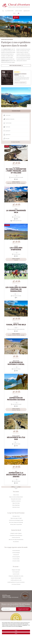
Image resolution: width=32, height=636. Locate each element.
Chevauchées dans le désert (16, 499)
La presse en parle (16, 574)
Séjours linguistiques (16, 505)
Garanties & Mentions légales (16, 578)
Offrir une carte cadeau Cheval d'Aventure (16, 539)
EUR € (14, 13)
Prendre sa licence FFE (16, 537)
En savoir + (16, 566)
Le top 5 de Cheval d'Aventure (16, 513)
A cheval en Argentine (16, 556)
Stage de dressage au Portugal (16, 518)
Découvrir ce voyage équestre (20, 82)
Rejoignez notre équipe (16, 569)
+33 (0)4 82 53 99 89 (9, 10)
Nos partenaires (16, 541)
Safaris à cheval (16, 494)
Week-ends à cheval (16, 507)
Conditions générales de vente (16, 580)
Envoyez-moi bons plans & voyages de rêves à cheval (23, 609)
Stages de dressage (16, 503)
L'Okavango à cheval (16, 516)
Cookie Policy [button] (25, 625)
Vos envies (16, 491)
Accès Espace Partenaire (16, 584)
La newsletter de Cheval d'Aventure (16, 535)
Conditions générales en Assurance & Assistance (16, 582)
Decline (16, 633)
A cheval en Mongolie (16, 552)
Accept (16, 630)
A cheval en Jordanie (16, 561)
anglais (18, 13)
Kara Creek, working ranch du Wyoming (16, 522)
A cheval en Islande (16, 558)
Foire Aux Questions (15, 572)
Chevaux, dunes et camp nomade (16, 524)
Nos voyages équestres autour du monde (15, 547)
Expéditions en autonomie (16, 501)
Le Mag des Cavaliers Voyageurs (16, 533)
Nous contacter (18, 10)
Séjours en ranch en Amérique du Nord (16, 497)
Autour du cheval (16, 530)
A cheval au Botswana (16, 550)
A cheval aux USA (16, 554)
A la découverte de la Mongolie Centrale (16, 520)
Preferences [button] (20, 626)
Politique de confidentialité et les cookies (16, 576)
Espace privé (27, 10)
